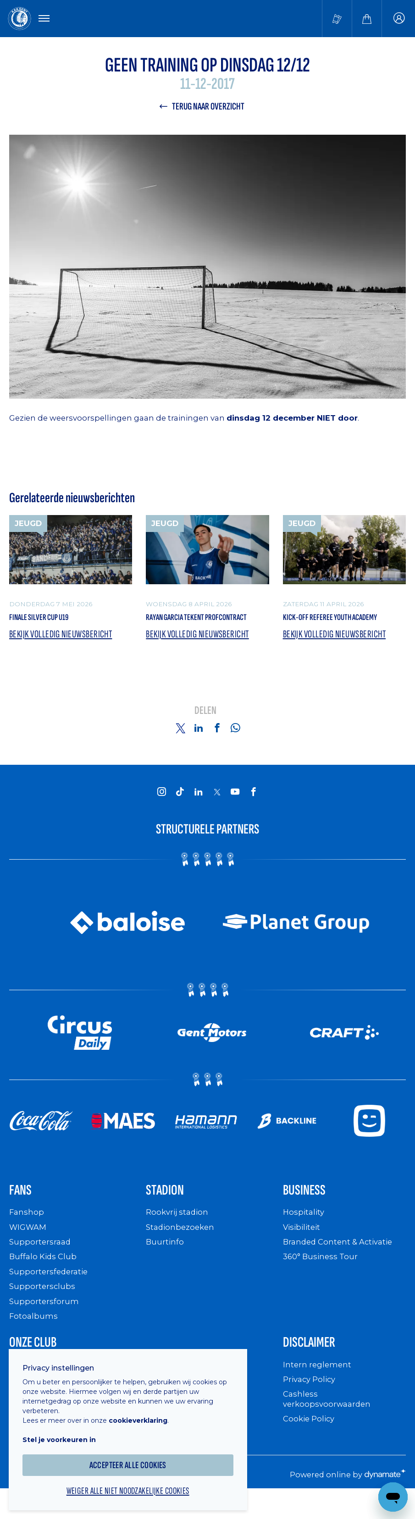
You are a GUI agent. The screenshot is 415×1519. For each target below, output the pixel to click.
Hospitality (304, 1234)
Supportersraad (41, 1263)
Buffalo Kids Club (44, 1278)
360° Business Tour (322, 1278)
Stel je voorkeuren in (64, 1433)
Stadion (169, 1210)
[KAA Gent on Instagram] (161, 809)
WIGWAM (29, 1248)
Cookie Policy (310, 1443)
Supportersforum (44, 1322)
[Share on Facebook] (217, 746)
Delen (205, 729)
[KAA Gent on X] (216, 810)
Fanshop (27, 1234)
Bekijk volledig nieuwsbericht (64, 652)
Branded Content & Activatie (341, 1263)
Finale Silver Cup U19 (48, 620)
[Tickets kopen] (337, 19)
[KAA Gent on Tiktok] (180, 809)
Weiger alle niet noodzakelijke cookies (133, 1485)
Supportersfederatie (50, 1293)
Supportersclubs (43, 1307)
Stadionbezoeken (182, 1248)
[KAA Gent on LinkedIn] (198, 809)
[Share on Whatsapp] (235, 746)
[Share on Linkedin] (198, 746)
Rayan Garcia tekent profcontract (184, 627)
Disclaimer (314, 1365)
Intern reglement (318, 1388)
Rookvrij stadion (179, 1234)
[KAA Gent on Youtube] (235, 809)
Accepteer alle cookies (133, 1458)
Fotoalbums (34, 1337)
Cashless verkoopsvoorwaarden (329, 1423)
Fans (22, 1210)
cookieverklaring (143, 1413)
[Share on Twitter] (180, 746)
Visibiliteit (303, 1248)
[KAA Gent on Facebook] (253, 809)
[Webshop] (367, 19)
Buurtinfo (165, 1263)
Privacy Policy (311, 1403)
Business (308, 1210)
